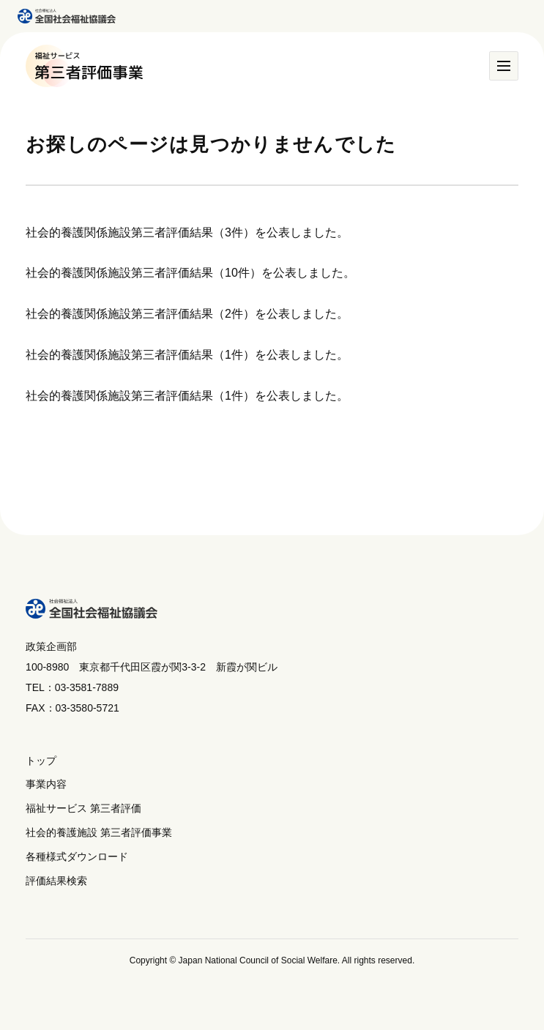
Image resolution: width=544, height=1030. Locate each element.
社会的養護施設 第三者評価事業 (99, 832)
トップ (41, 760)
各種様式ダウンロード (77, 856)
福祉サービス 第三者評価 (83, 808)
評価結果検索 (56, 881)
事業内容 (46, 784)
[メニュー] (503, 66)
